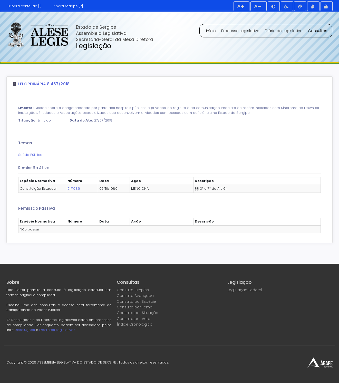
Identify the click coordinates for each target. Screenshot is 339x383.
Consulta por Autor (134, 318)
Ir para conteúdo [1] (25, 6)
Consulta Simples (133, 290)
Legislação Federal (244, 290)
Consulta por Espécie (136, 301)
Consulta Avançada (135, 295)
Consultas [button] (318, 30)
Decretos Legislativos (57, 329)
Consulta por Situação (137, 312)
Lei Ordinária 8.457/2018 (44, 84)
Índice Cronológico (134, 324)
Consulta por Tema (134, 307)
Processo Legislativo (240, 30)
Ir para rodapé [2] (68, 6)
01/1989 (73, 188)
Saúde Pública (30, 154)
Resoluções (25, 329)
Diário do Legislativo (284, 30)
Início (211, 30)
